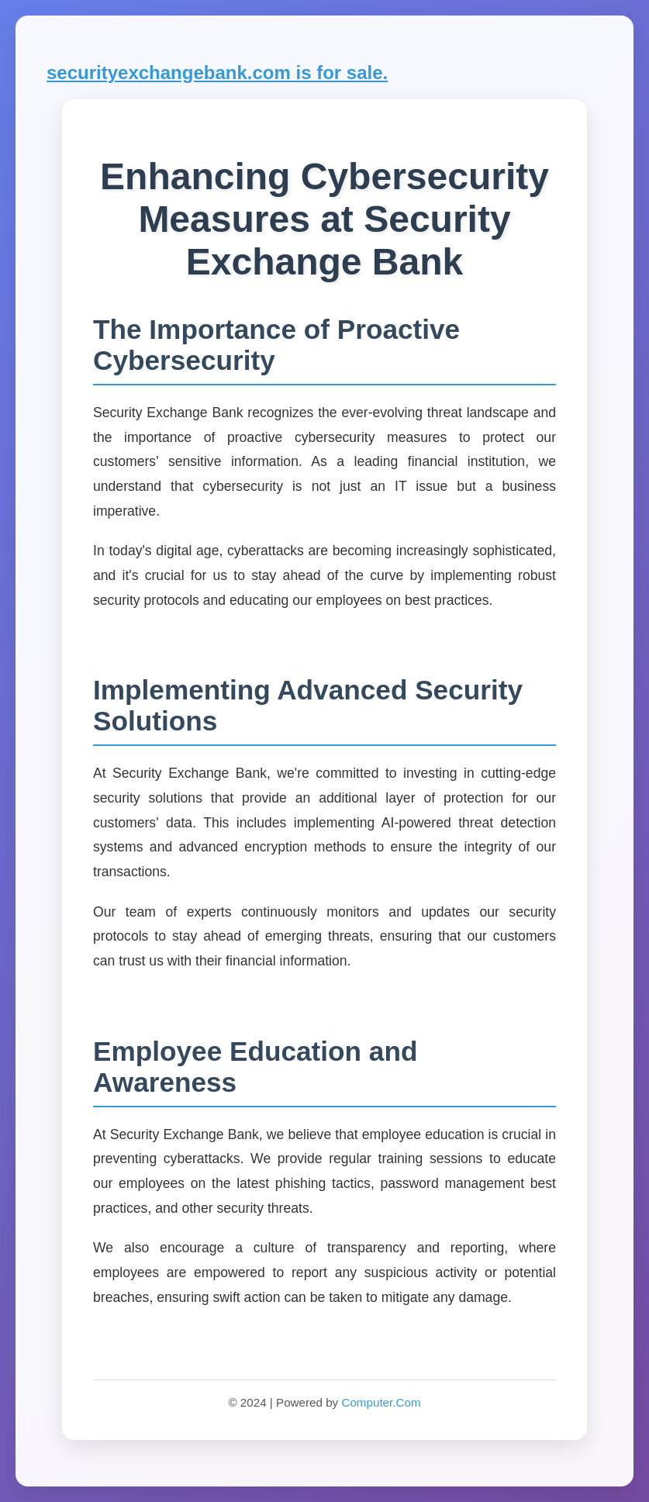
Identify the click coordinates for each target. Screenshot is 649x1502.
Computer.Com (380, 1402)
